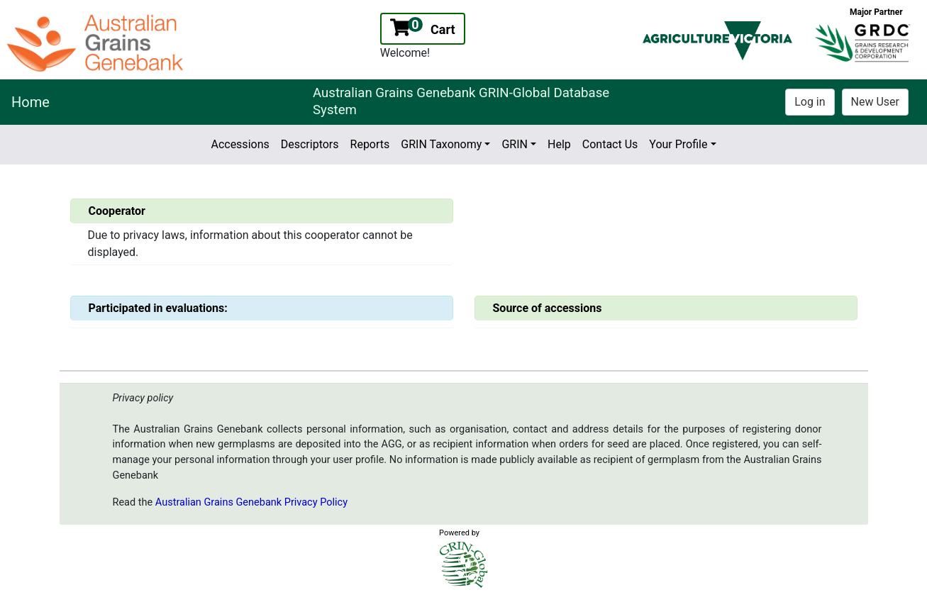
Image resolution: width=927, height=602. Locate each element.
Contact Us (610, 144)
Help (559, 144)
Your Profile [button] (678, 144)
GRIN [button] (514, 144)
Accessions (240, 144)
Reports (370, 144)
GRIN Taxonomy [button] (441, 144)
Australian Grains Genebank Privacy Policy (251, 502)
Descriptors (310, 144)
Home (30, 102)
